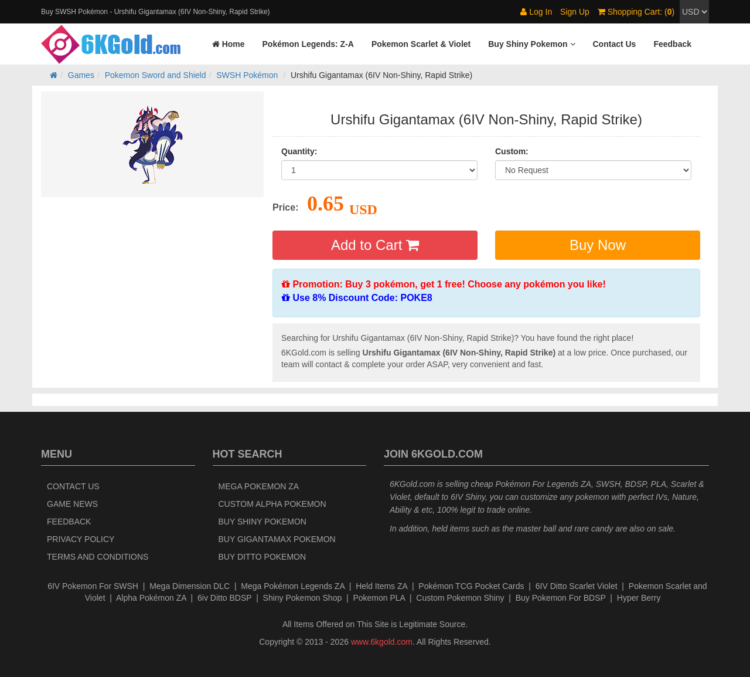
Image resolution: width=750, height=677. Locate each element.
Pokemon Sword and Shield (155, 75)
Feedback (69, 521)
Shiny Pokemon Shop (302, 597)
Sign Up (574, 11)
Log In (536, 11)
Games (81, 75)
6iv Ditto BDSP (224, 597)
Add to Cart (375, 245)
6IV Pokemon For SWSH (92, 586)
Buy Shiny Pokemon (262, 521)
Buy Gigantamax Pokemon (277, 539)
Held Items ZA (381, 586)
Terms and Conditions (97, 556)
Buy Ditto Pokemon (262, 556)
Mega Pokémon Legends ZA (293, 586)
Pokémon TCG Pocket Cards (471, 586)
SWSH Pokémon (247, 75)
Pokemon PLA (379, 597)
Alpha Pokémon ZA (151, 597)
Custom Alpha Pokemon (272, 504)
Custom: (512, 151)
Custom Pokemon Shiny (460, 597)
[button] (531, 44)
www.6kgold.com (381, 641)
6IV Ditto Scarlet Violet (577, 586)
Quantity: (299, 151)
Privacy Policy (80, 539)
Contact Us (73, 486)
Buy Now (598, 245)
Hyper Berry (639, 597)
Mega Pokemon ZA (259, 486)
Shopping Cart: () (636, 11)
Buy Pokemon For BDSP (561, 597)
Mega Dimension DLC (189, 586)
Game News (72, 504)
